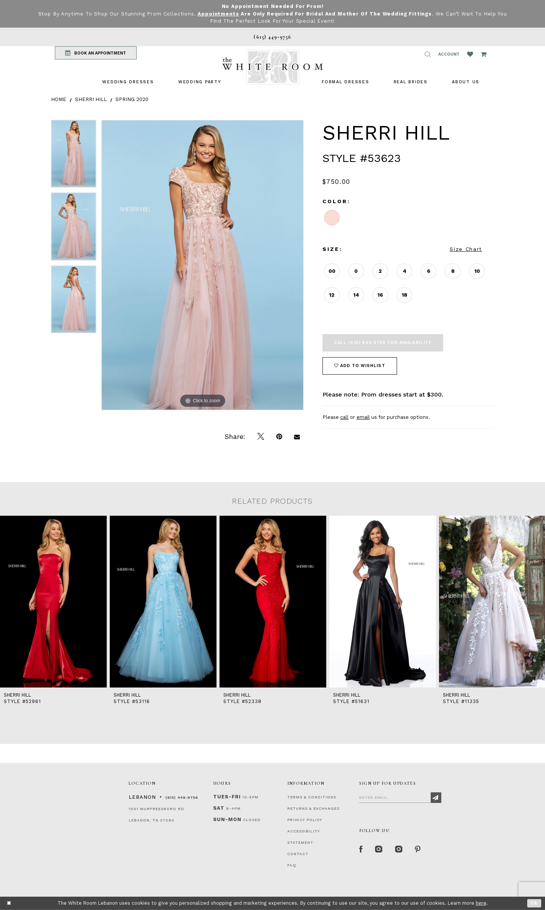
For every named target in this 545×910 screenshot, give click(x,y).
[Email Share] (297, 436)
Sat (218, 808)
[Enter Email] (400, 797)
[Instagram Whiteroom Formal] (379, 849)
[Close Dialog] (9, 903)
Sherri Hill (91, 99)
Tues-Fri (227, 797)
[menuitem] (128, 82)
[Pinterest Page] (418, 849)
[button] (427, 54)
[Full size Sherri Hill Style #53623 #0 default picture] (202, 265)
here (481, 903)
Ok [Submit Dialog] (534, 903)
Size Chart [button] (466, 249)
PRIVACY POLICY (304, 820)
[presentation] (53, 602)
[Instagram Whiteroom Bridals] (399, 849)
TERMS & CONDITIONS (311, 797)
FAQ (291, 865)
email (363, 417)
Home (58, 99)
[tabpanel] (73, 156)
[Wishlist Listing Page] (470, 54)
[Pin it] (279, 436)
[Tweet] (261, 436)
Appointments (218, 14)
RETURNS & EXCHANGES (313, 808)
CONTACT (297, 854)
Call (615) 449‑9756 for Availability (382, 342)
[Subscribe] (436, 797)
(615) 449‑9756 (181, 797)
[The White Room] (272, 67)
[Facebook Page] (361, 849)
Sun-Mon (227, 819)
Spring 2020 (131, 99)
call (344, 417)
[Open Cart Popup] (483, 54)
